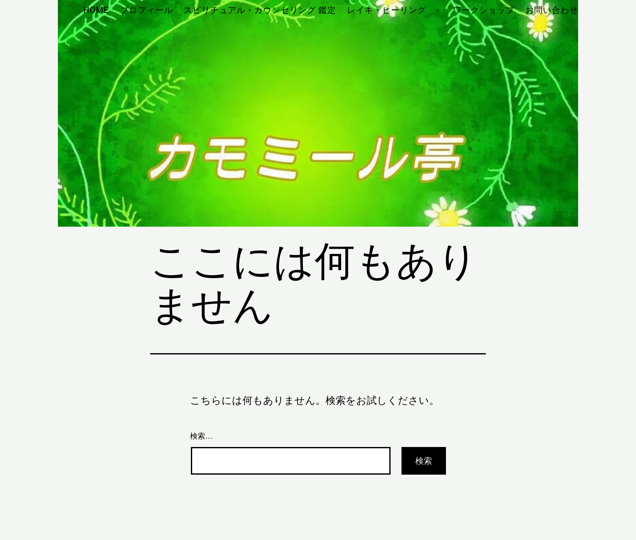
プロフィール (146, 10)
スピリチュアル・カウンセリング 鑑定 (260, 10)
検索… (201, 436)
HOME (96, 10)
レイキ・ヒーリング (386, 10)
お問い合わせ (551, 10)
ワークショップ (483, 10)
